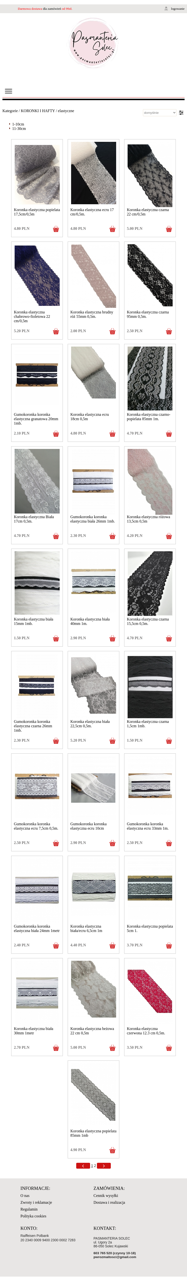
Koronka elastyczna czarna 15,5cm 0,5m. (148, 621)
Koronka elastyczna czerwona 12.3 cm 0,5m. (146, 1031)
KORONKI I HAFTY (38, 111)
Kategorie (10, 111)
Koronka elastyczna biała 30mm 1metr (33, 1031)
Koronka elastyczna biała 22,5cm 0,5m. (90, 723)
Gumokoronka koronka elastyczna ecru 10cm (88, 826)
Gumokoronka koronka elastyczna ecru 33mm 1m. (148, 826)
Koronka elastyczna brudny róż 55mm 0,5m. (91, 314)
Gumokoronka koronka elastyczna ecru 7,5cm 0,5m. (36, 826)
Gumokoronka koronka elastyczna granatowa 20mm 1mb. (36, 418)
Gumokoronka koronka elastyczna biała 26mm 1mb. (92, 519)
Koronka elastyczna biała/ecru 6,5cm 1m (86, 928)
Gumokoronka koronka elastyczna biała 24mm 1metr (37, 928)
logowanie (178, 8)
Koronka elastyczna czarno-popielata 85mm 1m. (148, 416)
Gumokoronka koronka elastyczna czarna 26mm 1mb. (33, 725)
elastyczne (66, 111)
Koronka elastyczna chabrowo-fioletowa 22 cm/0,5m (32, 316)
